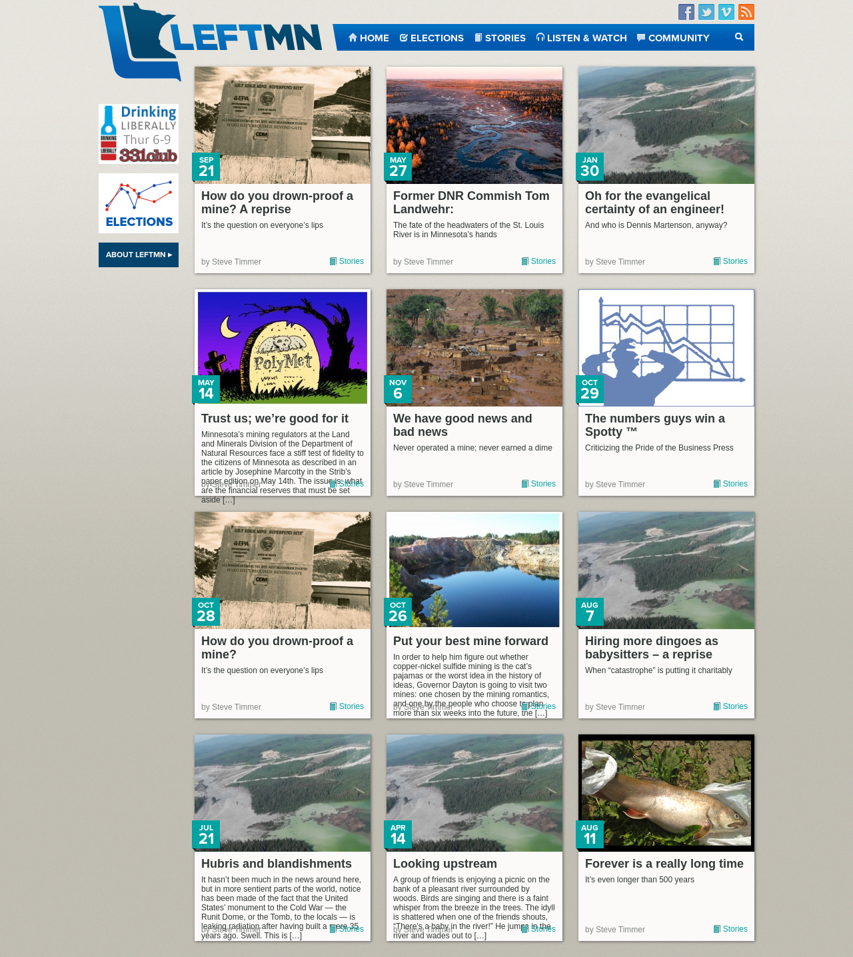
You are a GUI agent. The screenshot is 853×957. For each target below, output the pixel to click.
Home (374, 37)
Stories (505, 37)
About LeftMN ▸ (139, 254)
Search (739, 37)
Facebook (686, 12)
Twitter (706, 12)
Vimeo (726, 12)
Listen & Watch (587, 37)
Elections (437, 37)
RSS (746, 12)
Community (679, 37)
